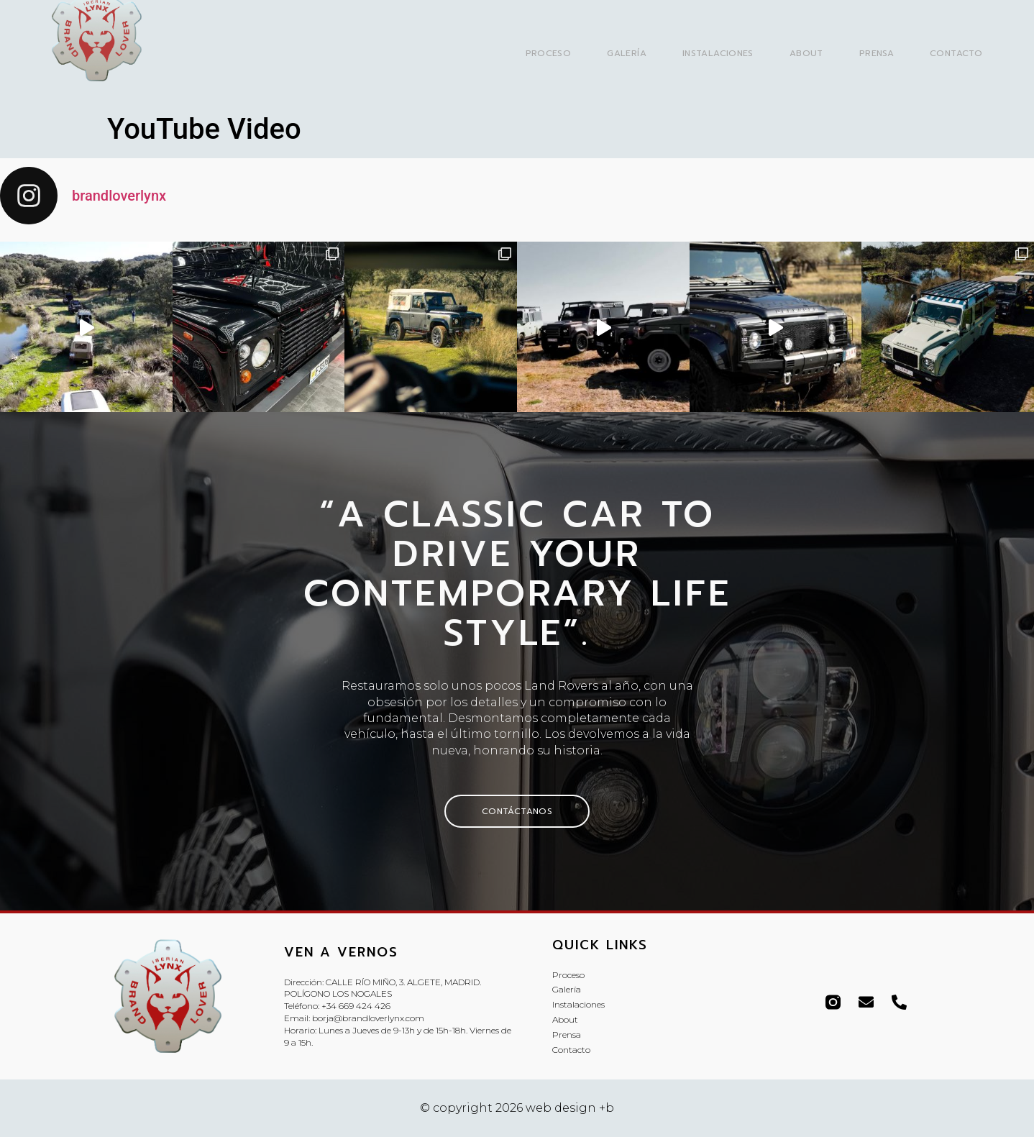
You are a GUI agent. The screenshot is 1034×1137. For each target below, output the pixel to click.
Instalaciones (718, 53)
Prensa (876, 53)
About (806, 53)
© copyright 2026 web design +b (517, 1108)
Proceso (549, 53)
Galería (626, 53)
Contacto (956, 53)
